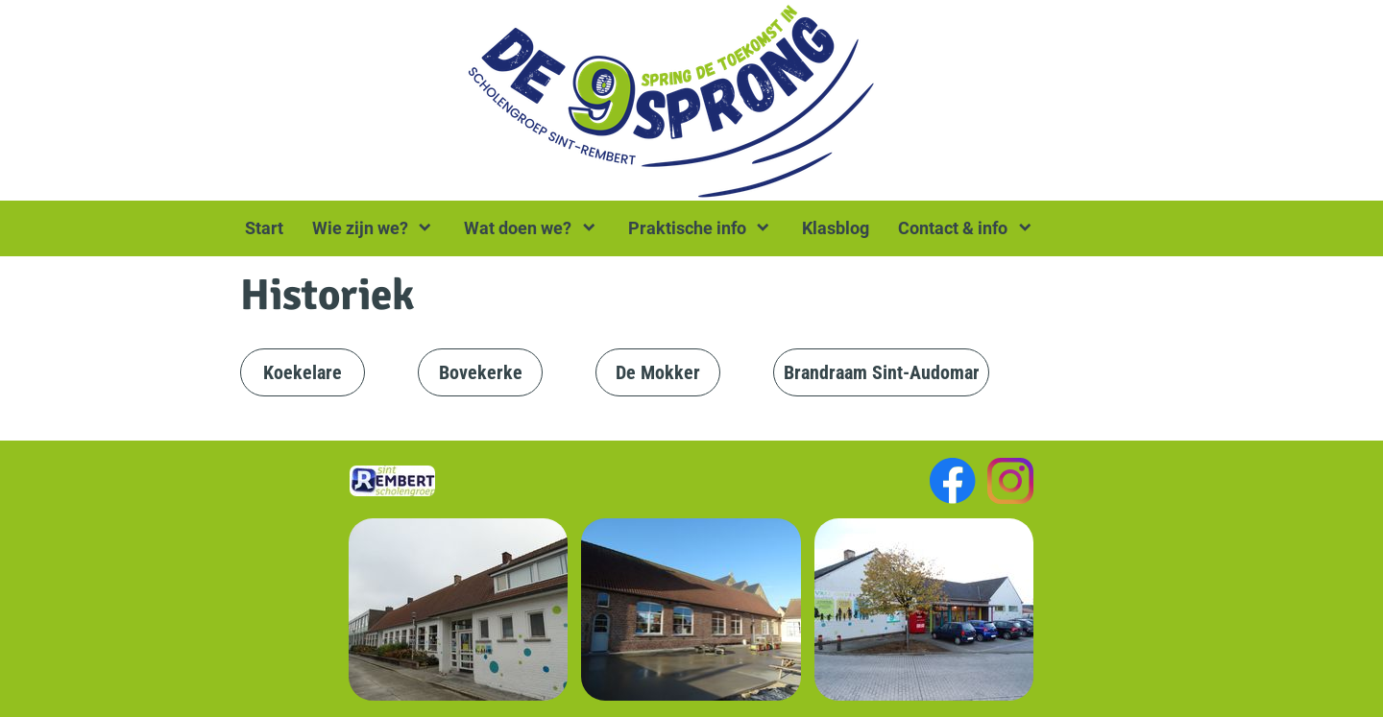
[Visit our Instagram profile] (1010, 481)
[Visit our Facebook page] (953, 481)
